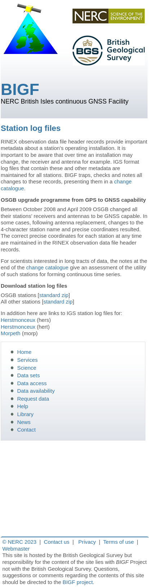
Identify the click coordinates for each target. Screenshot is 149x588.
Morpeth (11, 333)
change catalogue (47, 267)
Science (26, 368)
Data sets (28, 375)
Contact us (56, 542)
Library (25, 414)
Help (23, 406)
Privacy (87, 542)
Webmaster (16, 549)
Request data (33, 399)
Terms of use (118, 542)
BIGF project (78, 582)
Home (24, 352)
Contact (26, 430)
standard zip (54, 295)
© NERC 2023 (19, 542)
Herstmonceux (18, 320)
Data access (32, 383)
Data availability (36, 391)
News (24, 422)
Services (27, 360)
